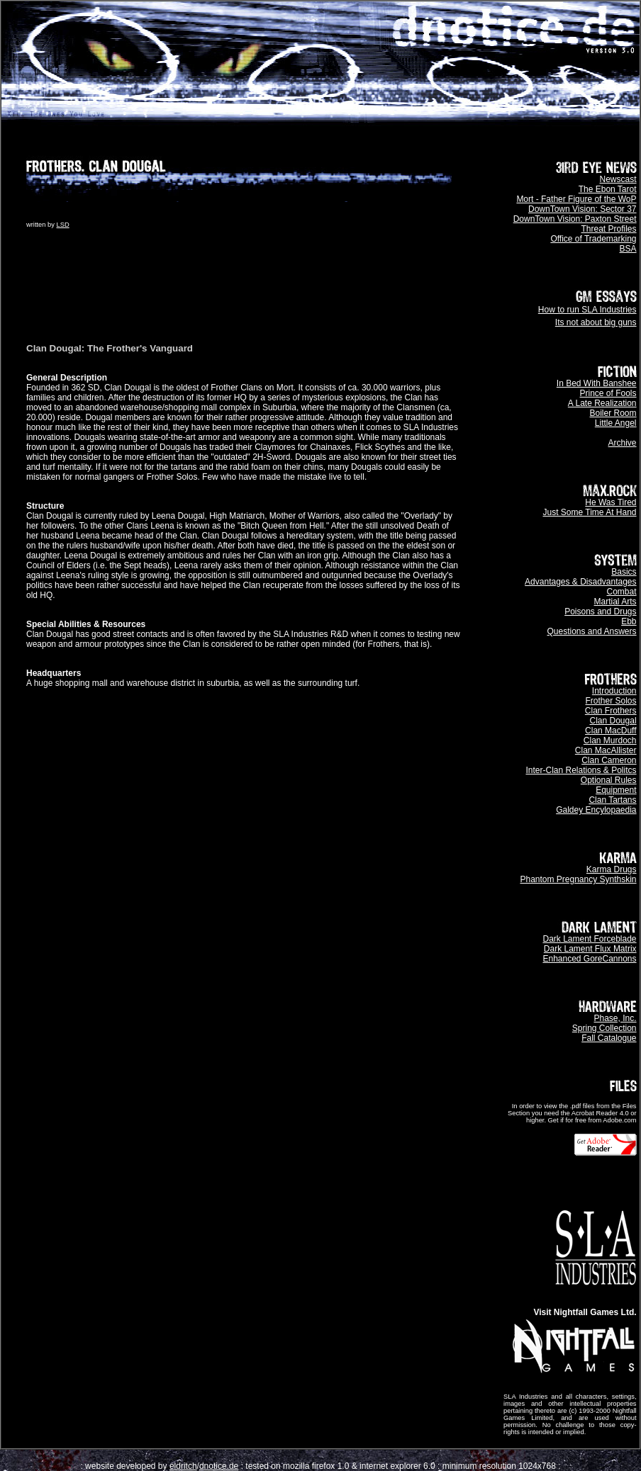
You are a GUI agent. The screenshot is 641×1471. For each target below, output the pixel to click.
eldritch (183, 1466)
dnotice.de (218, 1466)
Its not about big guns (596, 322)
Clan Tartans (612, 800)
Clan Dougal (613, 721)
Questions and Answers (591, 631)
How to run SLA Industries (587, 310)
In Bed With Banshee (597, 383)
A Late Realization (602, 403)
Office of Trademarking (593, 239)
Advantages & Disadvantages (580, 582)
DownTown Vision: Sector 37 (582, 209)
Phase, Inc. (615, 1018)
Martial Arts (615, 602)
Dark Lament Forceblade (589, 939)
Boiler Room (613, 413)
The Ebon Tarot (608, 189)
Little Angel (616, 423)
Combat (622, 592)
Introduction (614, 691)
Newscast (618, 179)
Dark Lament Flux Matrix (590, 949)
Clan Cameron (608, 760)
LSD (63, 224)
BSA (628, 249)
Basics (623, 572)
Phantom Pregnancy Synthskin (578, 879)
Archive (622, 443)
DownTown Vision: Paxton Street (575, 219)
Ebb (628, 621)
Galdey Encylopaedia (596, 810)
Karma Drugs (611, 869)
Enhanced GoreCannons (589, 959)
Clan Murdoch (610, 740)
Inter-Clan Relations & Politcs (580, 770)
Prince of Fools (608, 393)
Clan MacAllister (606, 750)
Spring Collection (604, 1028)
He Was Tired (610, 502)
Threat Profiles (609, 229)
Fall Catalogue (608, 1038)
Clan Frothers (611, 711)
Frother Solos (611, 701)
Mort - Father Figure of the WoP (576, 199)
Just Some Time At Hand (589, 512)
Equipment (616, 790)
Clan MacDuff (610, 731)
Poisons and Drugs (600, 611)
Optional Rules (609, 780)
